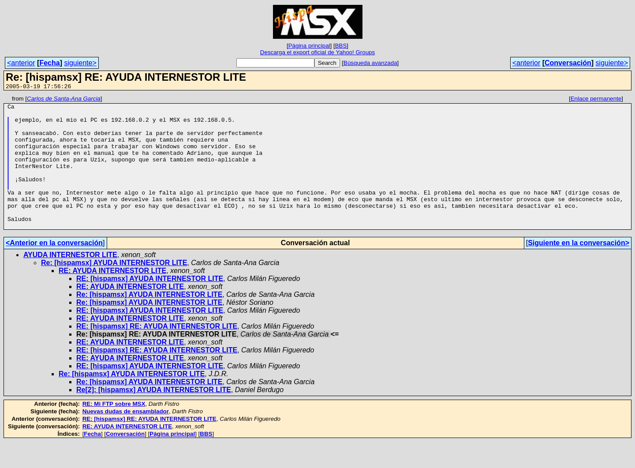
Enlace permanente (596, 100)
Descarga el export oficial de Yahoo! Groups (317, 52)
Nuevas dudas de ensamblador (125, 437)
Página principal (309, 45)
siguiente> (80, 63)
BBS (341, 45)
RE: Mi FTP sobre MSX (114, 430)
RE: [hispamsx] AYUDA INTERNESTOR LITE (149, 305)
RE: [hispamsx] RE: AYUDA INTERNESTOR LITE (156, 352)
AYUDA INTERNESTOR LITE (70, 281)
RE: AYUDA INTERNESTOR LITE (112, 297)
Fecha (49, 63)
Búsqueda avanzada (370, 63)
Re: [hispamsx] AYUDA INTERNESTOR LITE (114, 289)
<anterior (21, 63)
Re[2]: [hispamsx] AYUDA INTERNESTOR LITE (153, 416)
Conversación (568, 63)
